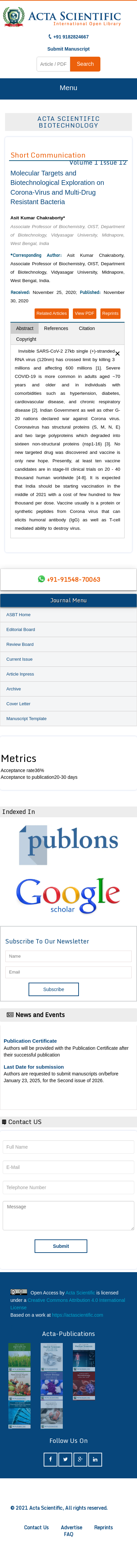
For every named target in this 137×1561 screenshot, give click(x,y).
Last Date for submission (34, 1067)
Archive (13, 688)
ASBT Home (18, 614)
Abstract (24, 328)
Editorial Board (20, 629)
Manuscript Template (26, 718)
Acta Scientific (80, 1292)
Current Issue (19, 659)
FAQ (68, 1534)
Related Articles (52, 313)
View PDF (84, 313)
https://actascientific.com (77, 1315)
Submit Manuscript (68, 49)
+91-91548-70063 (73, 579)
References (56, 328)
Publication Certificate (30, 1041)
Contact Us (36, 1527)
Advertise (71, 1527)
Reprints (110, 313)
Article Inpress (20, 674)
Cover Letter (18, 703)
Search (85, 64)
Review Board (20, 644)
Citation (87, 328)
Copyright (26, 339)
